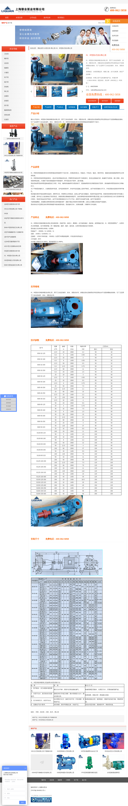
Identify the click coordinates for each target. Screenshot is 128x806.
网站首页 (40, 48)
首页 (7, 17)
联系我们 (61, 17)
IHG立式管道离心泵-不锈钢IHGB (48, 717)
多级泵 (6, 101)
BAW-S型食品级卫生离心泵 (13, 265)
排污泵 (6, 105)
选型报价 (117, 101)
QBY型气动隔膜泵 (10, 237)
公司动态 (33, 17)
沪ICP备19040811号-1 (38, 790)
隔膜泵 (6, 68)
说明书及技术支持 (110, 107)
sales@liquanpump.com (98, 90)
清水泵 (42, 712)
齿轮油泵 (7, 115)
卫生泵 (6, 54)
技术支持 (47, 17)
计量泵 (6, 72)
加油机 (6, 86)
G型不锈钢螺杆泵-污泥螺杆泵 (13, 232)
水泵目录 (19, 17)
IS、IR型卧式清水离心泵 (12, 255)
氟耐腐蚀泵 (8, 110)
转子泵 (6, 77)
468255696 (94, 86)
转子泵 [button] (10, 23)
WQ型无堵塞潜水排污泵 (12, 251)
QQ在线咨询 (92, 101)
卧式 (51, 712)
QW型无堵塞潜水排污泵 (12, 204)
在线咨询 (115, 26)
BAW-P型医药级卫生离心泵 (13, 227)
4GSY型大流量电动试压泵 (12, 246)
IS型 (47, 712)
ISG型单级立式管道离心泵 (12, 260)
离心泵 (6, 91)
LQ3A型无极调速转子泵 (12, 241)
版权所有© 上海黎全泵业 (39, 787)
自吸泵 (6, 96)
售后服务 (115, 40)
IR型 (37, 712)
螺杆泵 (6, 58)
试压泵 (6, 63)
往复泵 (6, 119)
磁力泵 (6, 82)
